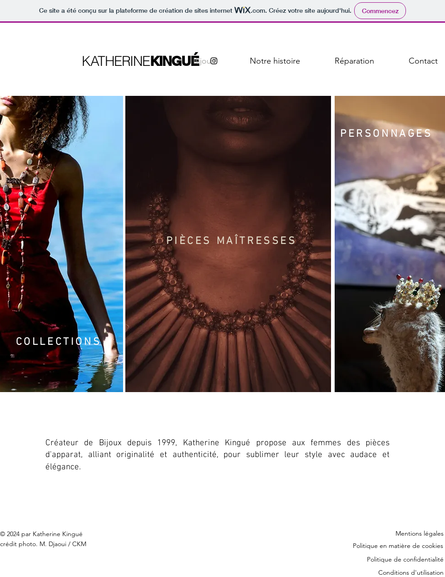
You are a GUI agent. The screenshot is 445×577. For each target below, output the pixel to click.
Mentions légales (420, 533)
